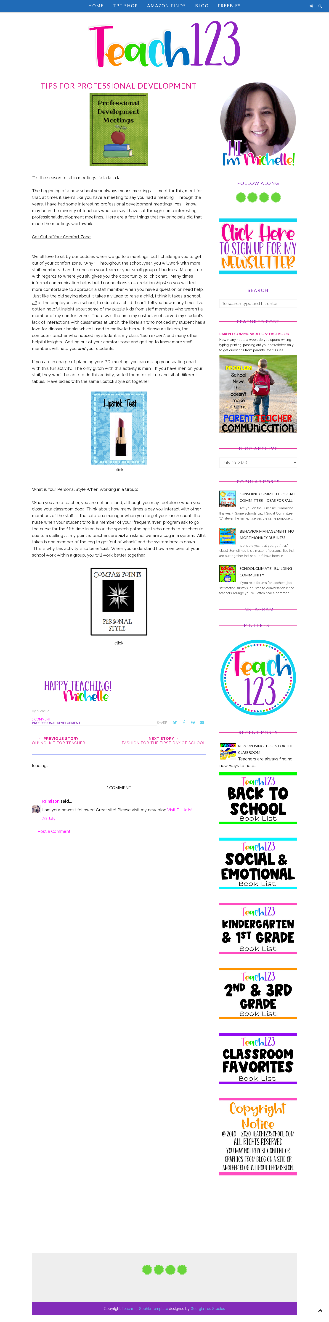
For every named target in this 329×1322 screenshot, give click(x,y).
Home (96, 5)
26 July (49, 818)
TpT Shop (125, 5)
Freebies (229, 5)
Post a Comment (54, 831)
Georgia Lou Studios (208, 1308)
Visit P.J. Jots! (179, 809)
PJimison (51, 801)
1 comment (41, 719)
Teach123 (130, 1308)
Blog (202, 5)
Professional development (56, 723)
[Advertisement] (258, 1221)
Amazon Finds (166, 5)
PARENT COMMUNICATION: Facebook (254, 333)
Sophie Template (153, 1308)
